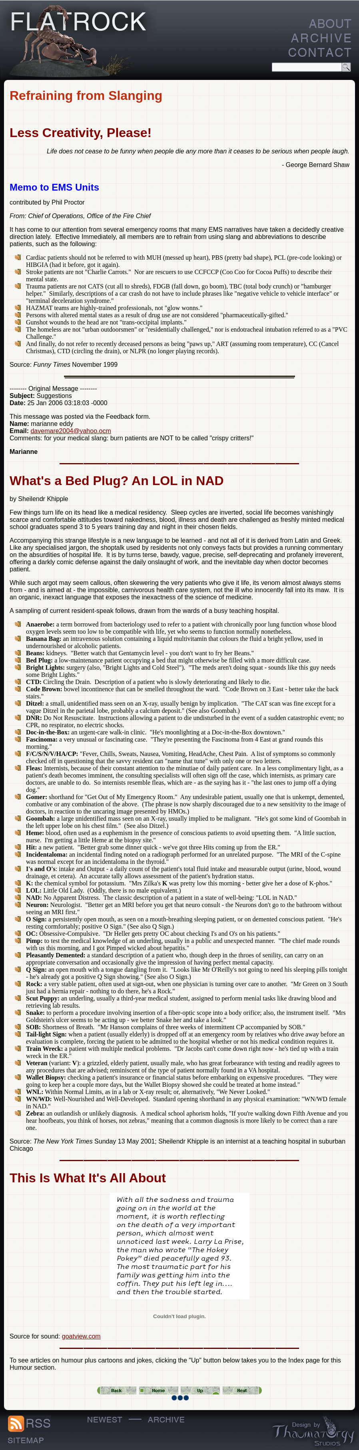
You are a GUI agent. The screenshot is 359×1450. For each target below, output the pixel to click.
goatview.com (81, 1336)
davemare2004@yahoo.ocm (70, 431)
